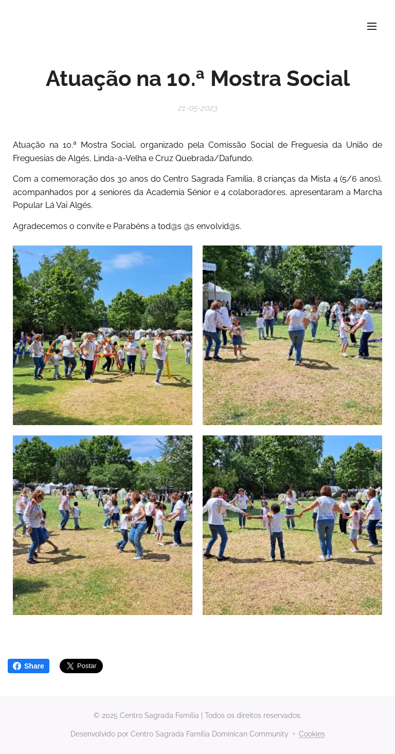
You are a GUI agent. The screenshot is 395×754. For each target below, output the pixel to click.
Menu (371, 26)
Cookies (312, 734)
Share (28, 666)
